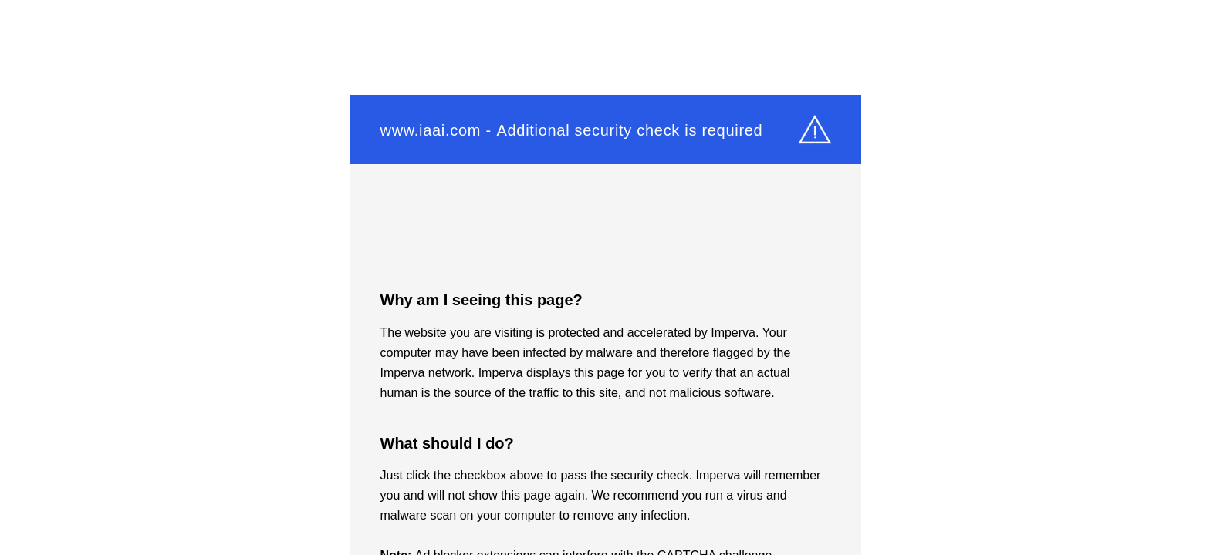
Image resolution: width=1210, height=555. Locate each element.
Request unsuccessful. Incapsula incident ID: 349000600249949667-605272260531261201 (605, 277)
